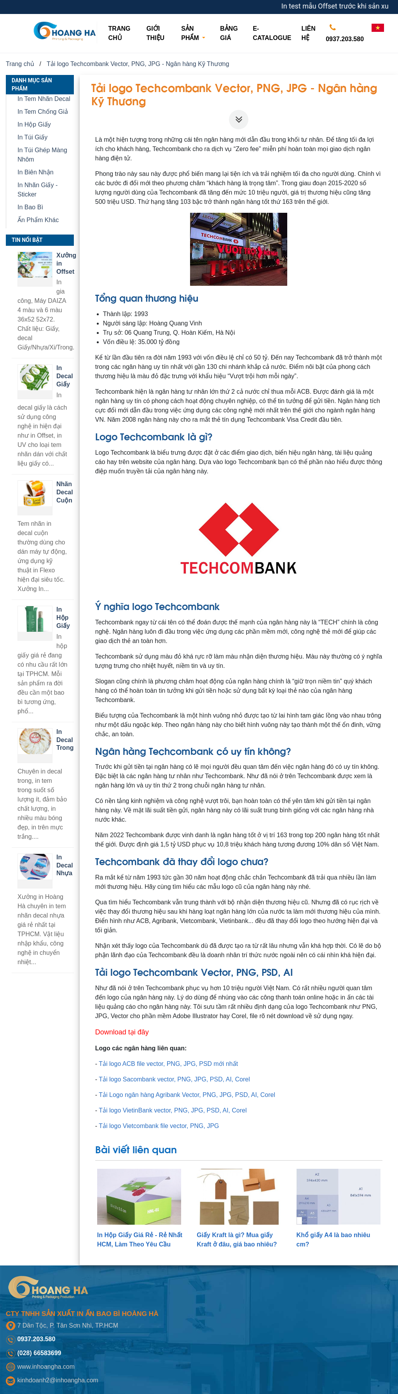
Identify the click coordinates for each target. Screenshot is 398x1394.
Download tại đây (122, 1032)
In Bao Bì (30, 207)
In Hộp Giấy (34, 124)
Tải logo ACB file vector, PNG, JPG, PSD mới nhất (168, 1063)
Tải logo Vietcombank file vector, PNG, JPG (159, 1126)
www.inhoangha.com (46, 1366)
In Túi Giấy (32, 137)
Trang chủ (124, 33)
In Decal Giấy (64, 376)
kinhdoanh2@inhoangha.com (57, 1380)
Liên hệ (308, 33)
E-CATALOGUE (272, 33)
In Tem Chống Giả (42, 111)
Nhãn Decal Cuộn (64, 492)
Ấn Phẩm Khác (38, 220)
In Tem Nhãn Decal (43, 99)
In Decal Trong (64, 739)
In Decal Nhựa (64, 865)
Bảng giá (229, 33)
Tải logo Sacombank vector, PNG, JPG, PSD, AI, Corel (174, 1079)
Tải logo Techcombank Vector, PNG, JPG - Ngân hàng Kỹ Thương (138, 64)
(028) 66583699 (39, 1353)
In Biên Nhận (35, 172)
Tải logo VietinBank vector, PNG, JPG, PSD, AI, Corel (172, 1110)
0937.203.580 (345, 31)
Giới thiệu (155, 33)
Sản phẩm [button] (191, 33)
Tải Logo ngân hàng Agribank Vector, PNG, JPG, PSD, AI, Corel (187, 1095)
